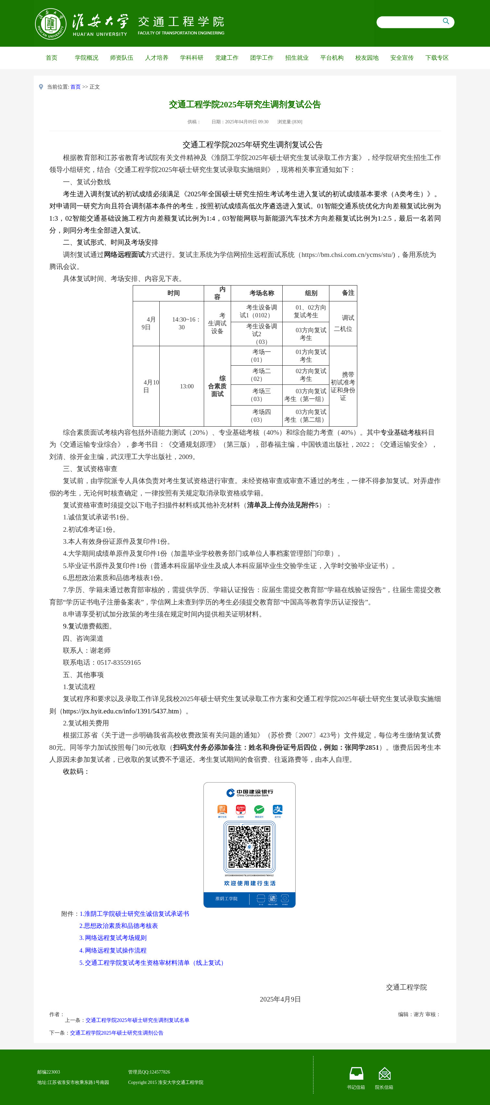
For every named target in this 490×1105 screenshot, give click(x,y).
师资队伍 (121, 58)
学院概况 (86, 58)
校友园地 (367, 58)
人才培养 (156, 58)
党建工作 (227, 58)
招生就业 (297, 58)
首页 (51, 58)
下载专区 (437, 58)
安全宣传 (402, 58)
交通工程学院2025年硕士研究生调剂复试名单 (138, 1020)
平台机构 (332, 58)
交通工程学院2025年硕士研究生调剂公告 (117, 1033)
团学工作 (262, 58)
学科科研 (191, 58)
